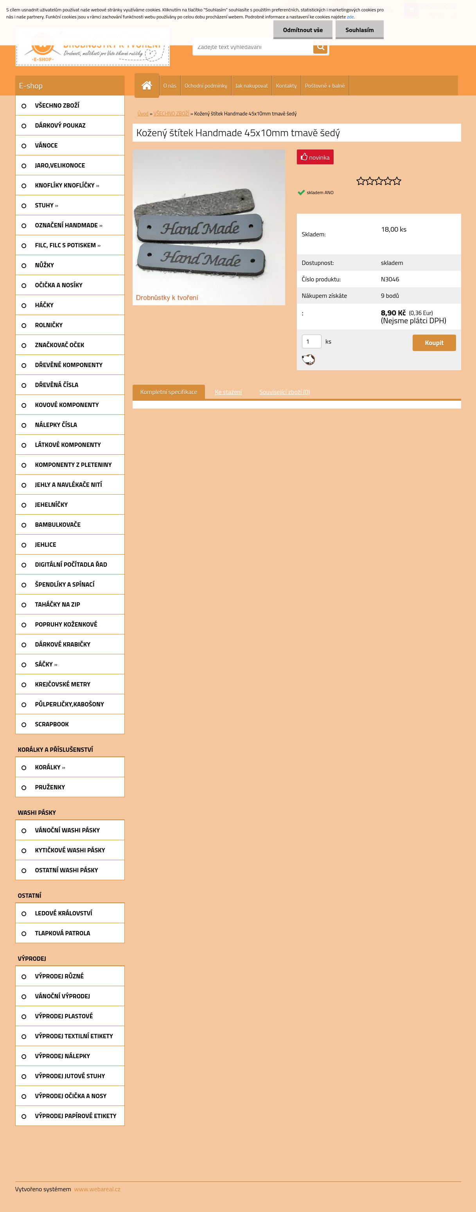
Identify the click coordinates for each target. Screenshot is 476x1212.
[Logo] (92, 46)
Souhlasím (359, 29)
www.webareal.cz (97, 1189)
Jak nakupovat (251, 85)
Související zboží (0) (284, 391)
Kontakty (286, 85)
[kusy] (312, 341)
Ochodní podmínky (206, 85)
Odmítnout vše (303, 29)
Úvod (143, 113)
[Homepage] (150, 85)
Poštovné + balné (325, 85)
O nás (169, 85)
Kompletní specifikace (169, 391)
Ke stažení (228, 391)
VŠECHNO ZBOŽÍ (171, 113)
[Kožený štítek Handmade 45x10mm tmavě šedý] (209, 152)
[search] (320, 47)
